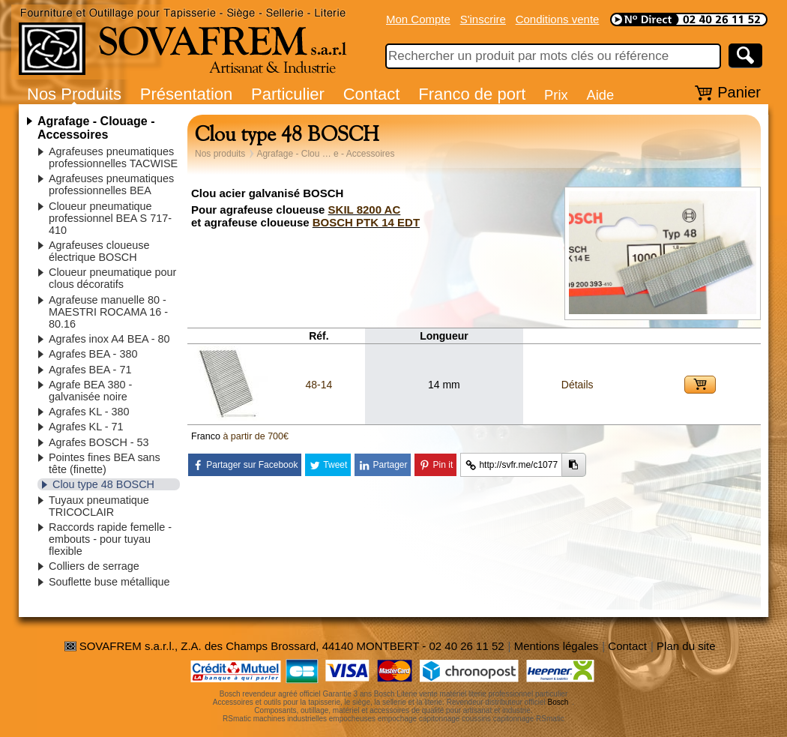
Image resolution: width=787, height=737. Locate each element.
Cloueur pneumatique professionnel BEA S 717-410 (110, 218)
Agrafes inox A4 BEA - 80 (109, 339)
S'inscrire (483, 19)
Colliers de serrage (94, 566)
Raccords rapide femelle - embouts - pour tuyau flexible (110, 539)
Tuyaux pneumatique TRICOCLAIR (99, 506)
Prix (556, 95)
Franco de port (471, 94)
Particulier (288, 94)
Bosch (558, 702)
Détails (577, 385)
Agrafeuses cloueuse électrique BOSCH (99, 251)
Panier (739, 92)
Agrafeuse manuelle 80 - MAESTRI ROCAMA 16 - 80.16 (108, 312)
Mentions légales (556, 646)
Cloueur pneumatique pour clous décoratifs (112, 278)
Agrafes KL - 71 (86, 427)
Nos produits (220, 153)
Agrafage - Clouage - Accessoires (95, 128)
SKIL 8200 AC (364, 209)
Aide (600, 95)
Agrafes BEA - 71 (90, 370)
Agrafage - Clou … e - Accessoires (325, 153)
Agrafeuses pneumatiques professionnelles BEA (111, 184)
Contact (371, 94)
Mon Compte (418, 19)
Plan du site (686, 646)
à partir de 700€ (256, 436)
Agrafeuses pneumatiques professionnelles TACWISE (113, 157)
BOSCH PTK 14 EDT (366, 222)
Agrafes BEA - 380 (93, 354)
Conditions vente (558, 19)
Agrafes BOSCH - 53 (99, 442)
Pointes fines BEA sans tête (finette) (104, 463)
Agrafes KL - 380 (89, 412)
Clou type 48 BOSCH (103, 484)
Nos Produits (74, 94)
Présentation (186, 94)
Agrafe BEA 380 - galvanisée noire (90, 391)
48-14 (318, 385)
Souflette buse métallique (109, 582)
